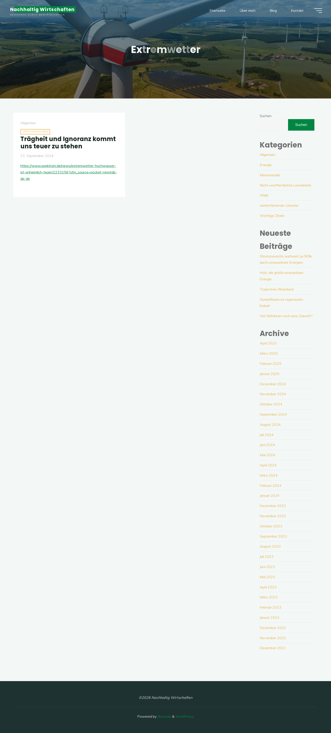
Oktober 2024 (271, 404)
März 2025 (269, 353)
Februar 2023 (270, 607)
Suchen (265, 116)
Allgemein (28, 123)
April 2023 (268, 587)
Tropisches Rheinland (277, 289)
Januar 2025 (269, 373)
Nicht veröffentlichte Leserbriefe (285, 185)
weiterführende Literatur (279, 205)
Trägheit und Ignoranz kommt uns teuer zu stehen (68, 143)
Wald (264, 195)
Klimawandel (270, 175)
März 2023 (269, 597)
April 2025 (268, 343)
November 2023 (273, 516)
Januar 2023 (269, 617)
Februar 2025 (270, 363)
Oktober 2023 (271, 526)
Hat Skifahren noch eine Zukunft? (286, 316)
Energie (266, 165)
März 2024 (269, 475)
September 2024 (273, 414)
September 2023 (273, 536)
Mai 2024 (267, 455)
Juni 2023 (267, 566)
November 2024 (273, 394)
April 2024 (268, 465)
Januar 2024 (269, 495)
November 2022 (273, 638)
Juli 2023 (267, 556)
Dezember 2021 (273, 648)
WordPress (184, 716)
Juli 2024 (267, 434)
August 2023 (270, 546)
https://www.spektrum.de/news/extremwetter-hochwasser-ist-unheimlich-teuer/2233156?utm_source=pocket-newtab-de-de (68, 172)
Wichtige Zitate (272, 215)
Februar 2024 (270, 485)
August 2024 (270, 424)
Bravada (164, 716)
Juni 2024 (267, 444)
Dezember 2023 (273, 505)
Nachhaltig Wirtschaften (42, 9)
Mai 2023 (267, 577)
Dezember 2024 (273, 384)
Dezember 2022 (273, 627)
